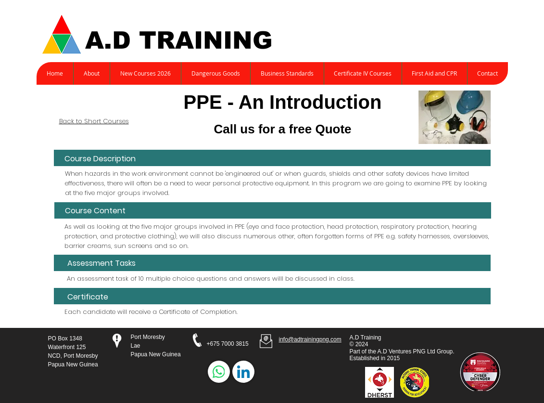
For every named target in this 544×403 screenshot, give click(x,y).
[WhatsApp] (219, 372)
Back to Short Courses (94, 121)
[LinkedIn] (243, 372)
